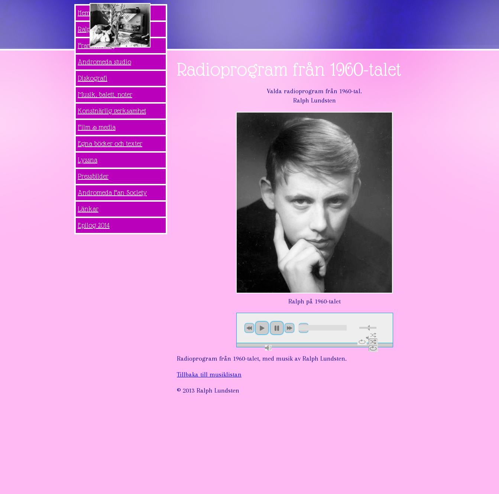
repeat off (373, 348)
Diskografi (92, 78)
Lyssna (87, 160)
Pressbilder (93, 176)
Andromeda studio (104, 62)
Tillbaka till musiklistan (209, 374)
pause (276, 328)
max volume (268, 348)
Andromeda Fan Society (112, 192)
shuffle (373, 335)
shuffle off (373, 341)
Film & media (97, 127)
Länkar (88, 209)
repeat (362, 341)
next (289, 328)
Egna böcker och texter (110, 143)
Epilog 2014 (94, 225)
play (262, 328)
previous (249, 328)
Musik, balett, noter (105, 94)
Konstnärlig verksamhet (112, 111)
